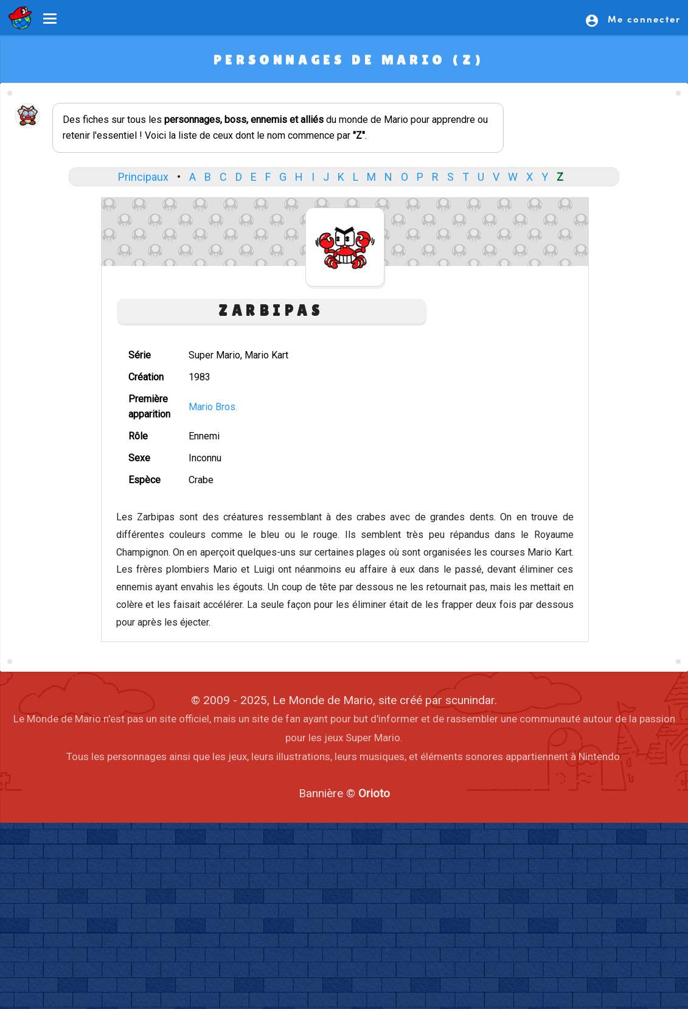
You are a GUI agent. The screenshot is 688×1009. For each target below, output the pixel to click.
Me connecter (633, 20)
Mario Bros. (213, 407)
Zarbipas (271, 310)
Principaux (143, 176)
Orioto (374, 793)
